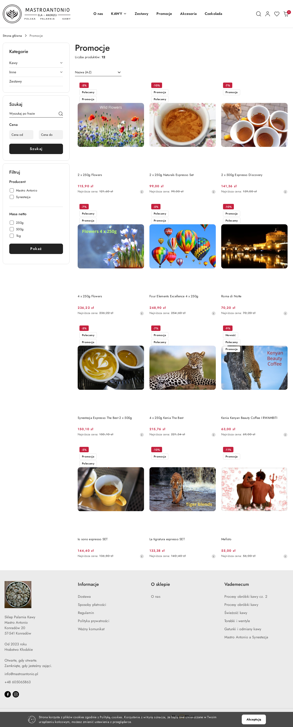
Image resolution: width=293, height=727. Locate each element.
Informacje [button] (88, 584)
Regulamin (86, 612)
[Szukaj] (60, 114)
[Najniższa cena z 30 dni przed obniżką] (142, 191)
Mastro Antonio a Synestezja (246, 637)
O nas (155, 596)
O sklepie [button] (160, 584)
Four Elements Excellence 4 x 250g (173, 296)
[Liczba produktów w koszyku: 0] (285, 14)
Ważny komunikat (91, 629)
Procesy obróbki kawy (241, 604)
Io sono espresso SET (93, 539)
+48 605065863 (18, 682)
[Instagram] (16, 694)
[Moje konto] (267, 14)
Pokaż (36, 248)
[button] (118, 14)
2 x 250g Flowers (90, 175)
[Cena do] (51, 134)
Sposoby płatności (92, 604)
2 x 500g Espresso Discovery (242, 175)
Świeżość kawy (235, 612)
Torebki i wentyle (237, 620)
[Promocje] (164, 14)
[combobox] (98, 72)
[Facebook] (8, 694)
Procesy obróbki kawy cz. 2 (245, 596)
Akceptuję (253, 719)
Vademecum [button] (236, 584)
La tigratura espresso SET (167, 539)
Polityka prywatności (93, 620)
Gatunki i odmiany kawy (242, 629)
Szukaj (36, 148)
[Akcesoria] (188, 14)
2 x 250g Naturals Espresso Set (171, 175)
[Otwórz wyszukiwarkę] (258, 14)
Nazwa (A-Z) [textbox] (83, 72)
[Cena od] (21, 134)
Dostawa (84, 596)
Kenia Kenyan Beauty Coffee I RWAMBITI (249, 417)
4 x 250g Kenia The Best (166, 417)
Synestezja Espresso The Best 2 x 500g (105, 417)
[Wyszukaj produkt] (36, 114)
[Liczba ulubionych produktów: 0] (276, 14)
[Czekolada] (213, 14)
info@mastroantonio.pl (21, 673)
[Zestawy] (141, 14)
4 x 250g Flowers (90, 296)
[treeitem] (36, 62)
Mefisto (226, 539)
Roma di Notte (231, 296)
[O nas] (98, 14)
